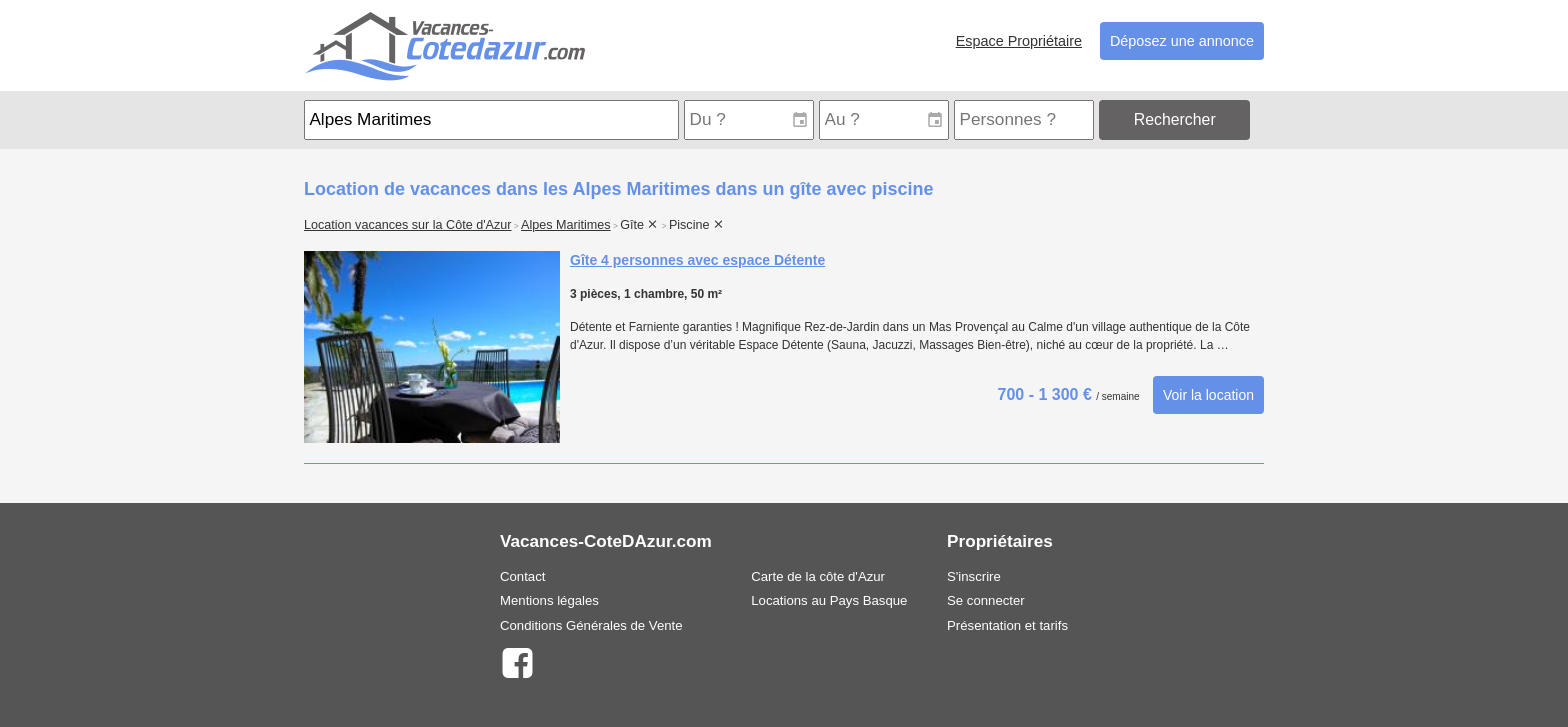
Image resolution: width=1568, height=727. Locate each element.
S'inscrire (974, 576)
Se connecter (986, 600)
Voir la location (1208, 395)
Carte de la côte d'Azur (818, 576)
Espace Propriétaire (1019, 41)
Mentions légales (549, 600)
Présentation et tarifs (1007, 625)
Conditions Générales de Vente (591, 625)
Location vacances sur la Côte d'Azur (408, 225)
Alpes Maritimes (566, 225)
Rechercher (1175, 119)
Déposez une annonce (1182, 41)
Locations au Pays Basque (829, 600)
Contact (522, 576)
